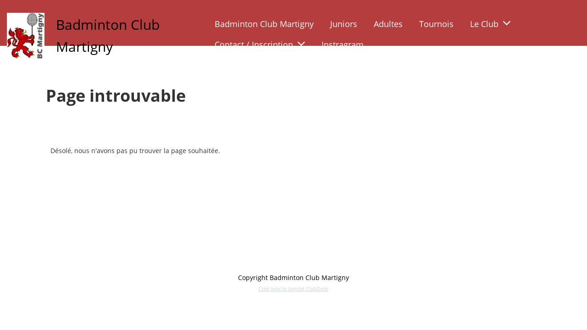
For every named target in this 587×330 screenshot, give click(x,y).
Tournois (436, 23)
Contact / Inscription (260, 44)
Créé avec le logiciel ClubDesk (293, 288)
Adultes (388, 23)
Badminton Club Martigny (264, 23)
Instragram (342, 44)
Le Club (490, 23)
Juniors (343, 23)
